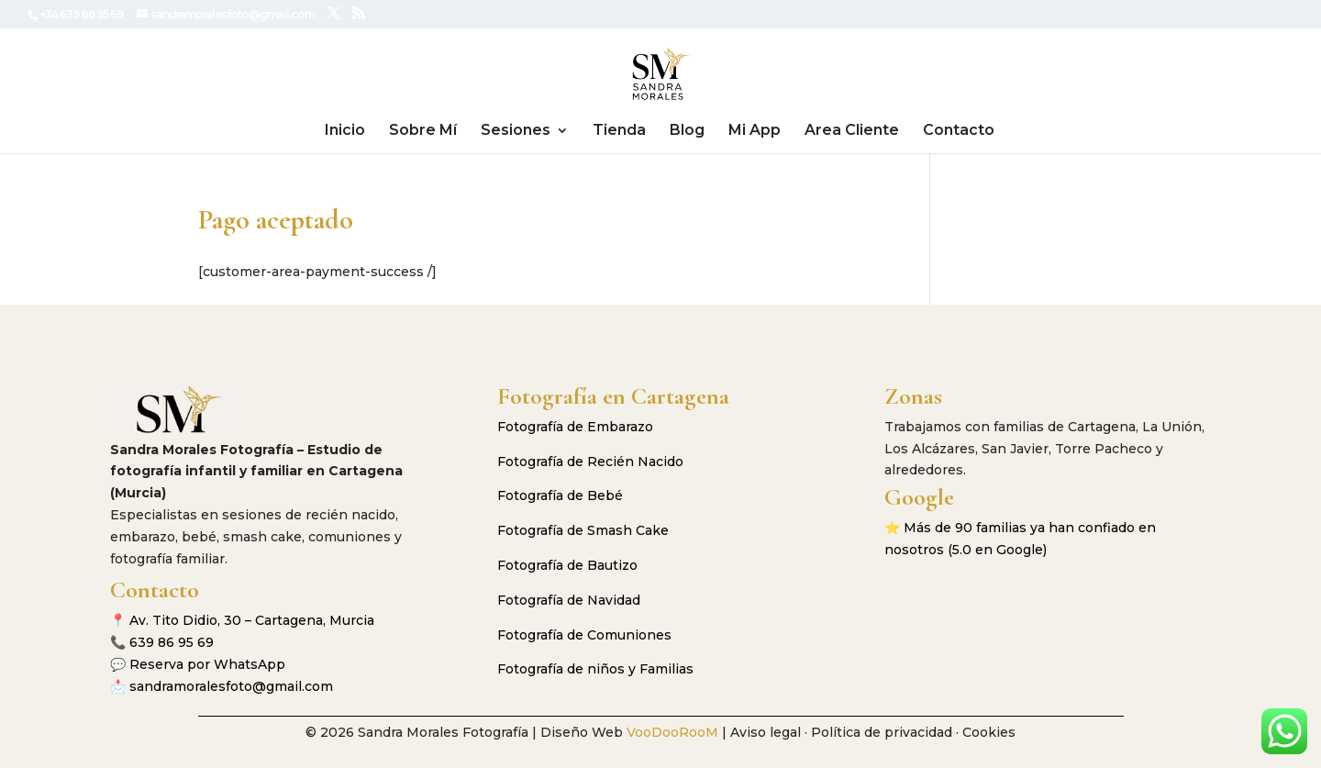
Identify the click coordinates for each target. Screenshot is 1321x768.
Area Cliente (852, 131)
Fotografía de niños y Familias (595, 669)
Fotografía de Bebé (560, 495)
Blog (687, 131)
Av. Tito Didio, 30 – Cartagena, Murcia (251, 620)
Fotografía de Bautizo (567, 565)
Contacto (958, 131)
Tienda (619, 131)
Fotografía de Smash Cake (583, 530)
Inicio (345, 131)
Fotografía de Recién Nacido (590, 461)
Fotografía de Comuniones (584, 635)
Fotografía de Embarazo (575, 426)
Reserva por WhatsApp (207, 664)
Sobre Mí (423, 131)
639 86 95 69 (171, 642)
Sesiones (515, 131)
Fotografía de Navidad (568, 600)
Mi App (754, 131)
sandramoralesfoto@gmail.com (231, 686)
